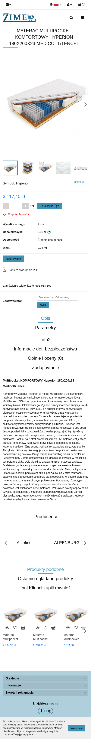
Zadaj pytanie (13, 258)
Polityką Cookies (54, 721)
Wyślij (42, 304)
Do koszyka (49, 206)
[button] (81, 4)
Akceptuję (77, 728)
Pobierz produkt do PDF (21, 270)
